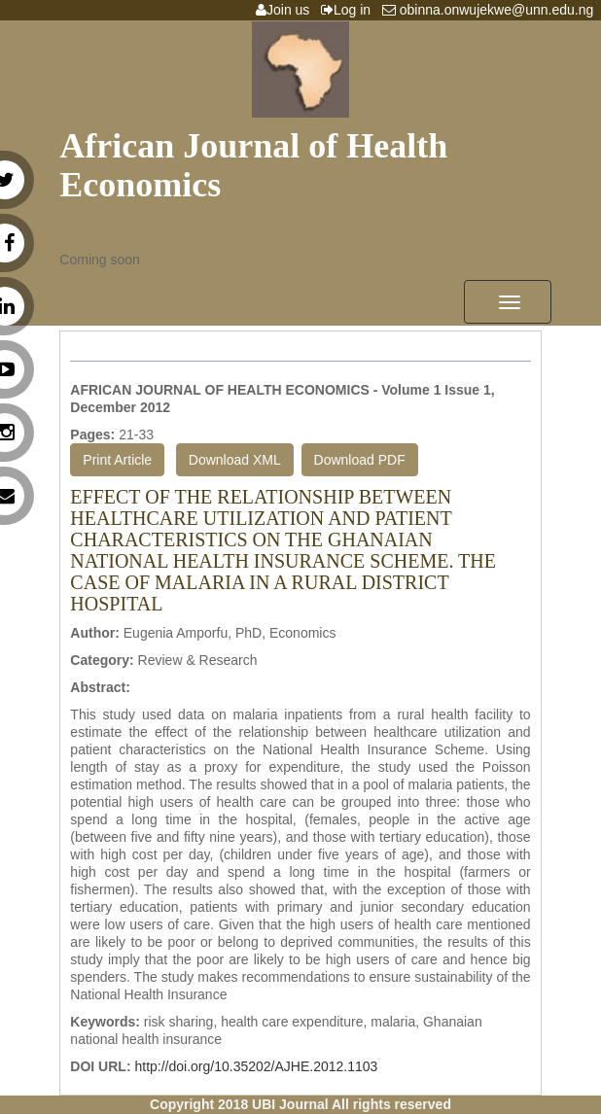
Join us (286, 9)
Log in (349, 9)
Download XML (235, 460)
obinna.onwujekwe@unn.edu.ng (491, 9)
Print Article (117, 460)
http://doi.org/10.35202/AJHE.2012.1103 (255, 1066)
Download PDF (360, 460)
